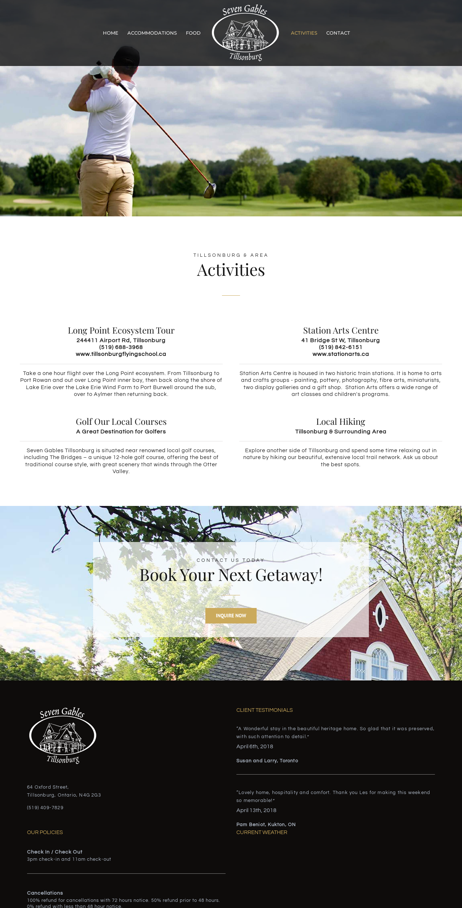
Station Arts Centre (341, 330)
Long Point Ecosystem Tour (121, 330)
